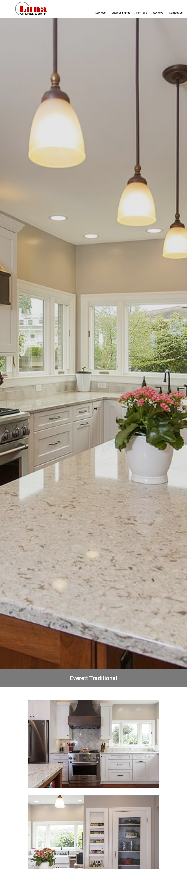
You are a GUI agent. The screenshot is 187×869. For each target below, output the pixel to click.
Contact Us (176, 12)
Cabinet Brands (120, 12)
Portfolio (141, 12)
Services (100, 12)
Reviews (158, 12)
